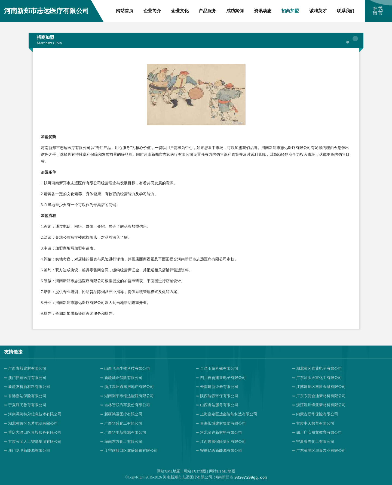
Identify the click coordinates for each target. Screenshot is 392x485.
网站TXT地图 (194, 471)
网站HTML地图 (222, 471)
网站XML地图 (168, 471)
